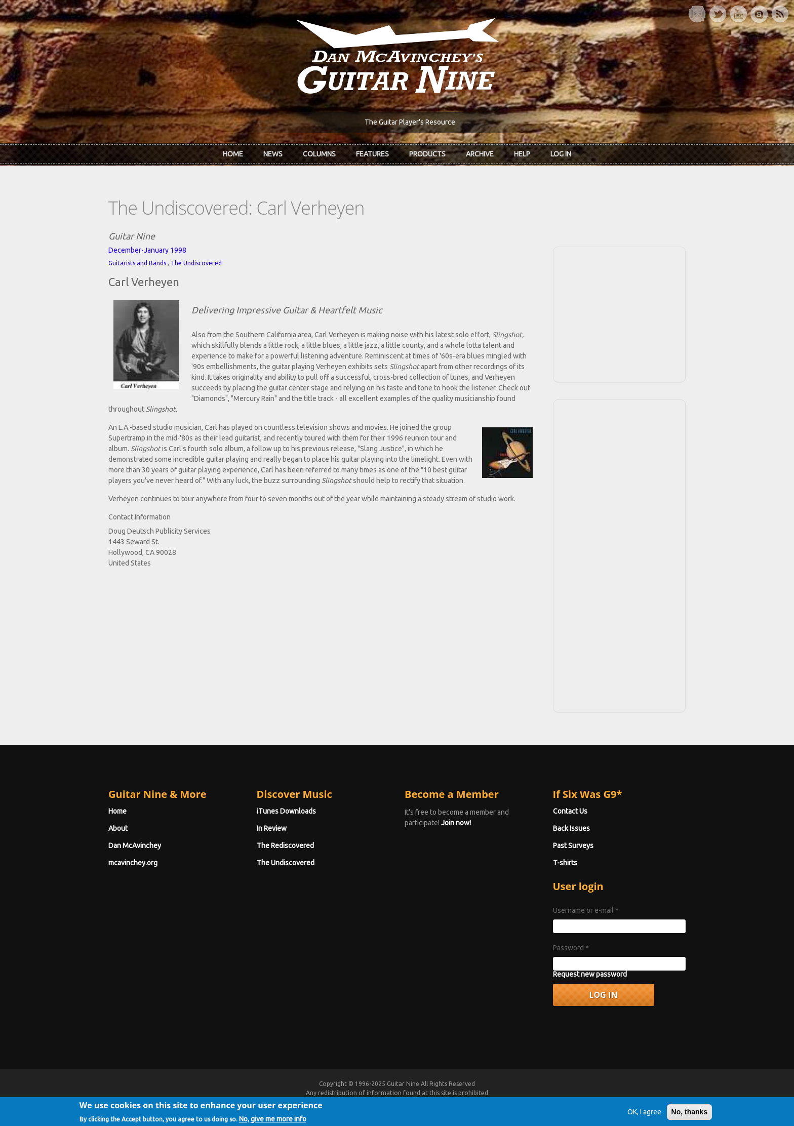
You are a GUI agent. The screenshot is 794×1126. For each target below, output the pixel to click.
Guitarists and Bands (137, 263)
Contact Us (570, 811)
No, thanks (689, 1116)
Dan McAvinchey (134, 845)
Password (571, 948)
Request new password (590, 974)
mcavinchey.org (132, 863)
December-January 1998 (147, 250)
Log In (560, 154)
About (118, 828)
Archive (480, 154)
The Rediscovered (285, 845)
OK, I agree (644, 1116)
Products (427, 154)
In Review (272, 828)
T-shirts (565, 863)
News (273, 154)
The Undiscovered (196, 263)
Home (233, 154)
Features (372, 154)
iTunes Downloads (286, 811)
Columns (319, 154)
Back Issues (571, 828)
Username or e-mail (586, 910)
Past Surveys (573, 845)
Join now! (456, 823)
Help (522, 154)
